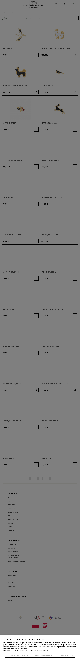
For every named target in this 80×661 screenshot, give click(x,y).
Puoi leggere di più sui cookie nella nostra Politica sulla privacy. (25, 650)
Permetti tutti (67, 655)
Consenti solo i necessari (18, 655)
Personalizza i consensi (45, 655)
